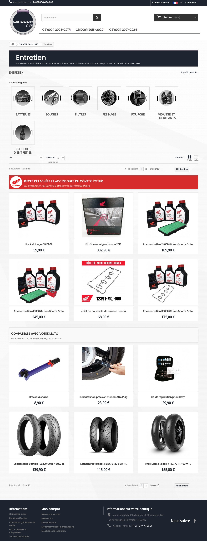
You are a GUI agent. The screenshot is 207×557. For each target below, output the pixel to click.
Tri (10, 157)
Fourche (138, 114)
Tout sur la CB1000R (19, 536)
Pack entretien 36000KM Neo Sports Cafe (168, 311)
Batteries (22, 114)
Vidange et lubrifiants (166, 116)
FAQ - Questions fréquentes (17, 531)
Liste (196, 158)
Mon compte (50, 509)
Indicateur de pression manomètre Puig (103, 397)
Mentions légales (18, 518)
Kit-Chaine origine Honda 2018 (103, 244)
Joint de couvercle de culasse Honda (103, 311)
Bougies (51, 114)
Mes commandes (50, 514)
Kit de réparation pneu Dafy (168, 397)
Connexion (190, 2)
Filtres (80, 114)
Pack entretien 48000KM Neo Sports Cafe (39, 311)
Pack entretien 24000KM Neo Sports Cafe (168, 244)
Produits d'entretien (23, 150)
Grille (189, 158)
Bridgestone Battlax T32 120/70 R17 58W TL (39, 464)
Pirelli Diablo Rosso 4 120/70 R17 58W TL (168, 464)
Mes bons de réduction (53, 531)
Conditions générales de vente (22, 524)
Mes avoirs (47, 518)
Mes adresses (48, 522)
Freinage (109, 114)
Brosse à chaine (38, 397)
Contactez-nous (160, 2)
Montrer (50, 157)
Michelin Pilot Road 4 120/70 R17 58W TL (103, 464)
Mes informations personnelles (57, 526)
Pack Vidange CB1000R (38, 244)
